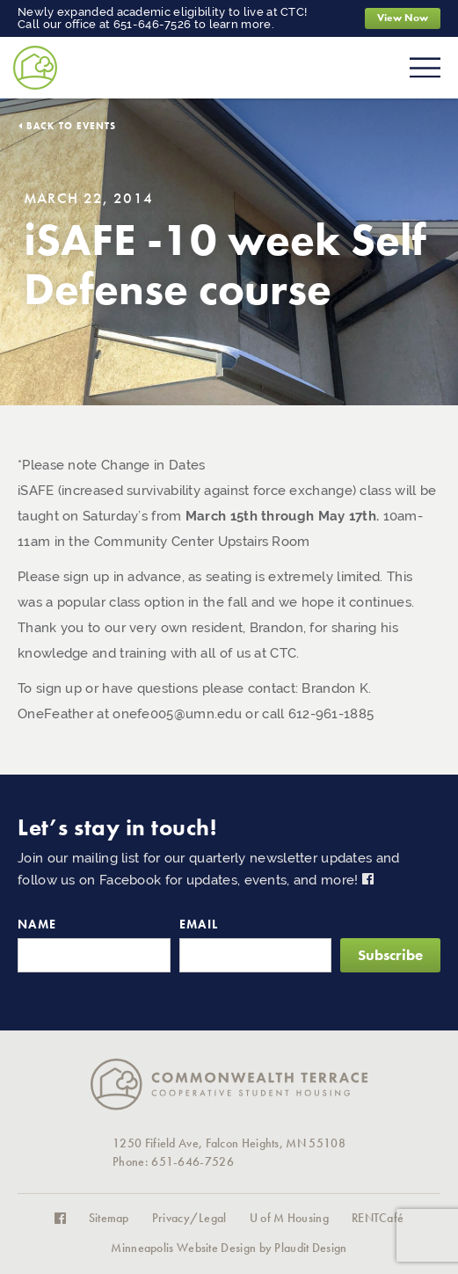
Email (199, 924)
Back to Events (71, 125)
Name (37, 924)
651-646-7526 (152, 24)
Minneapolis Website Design (183, 1248)
